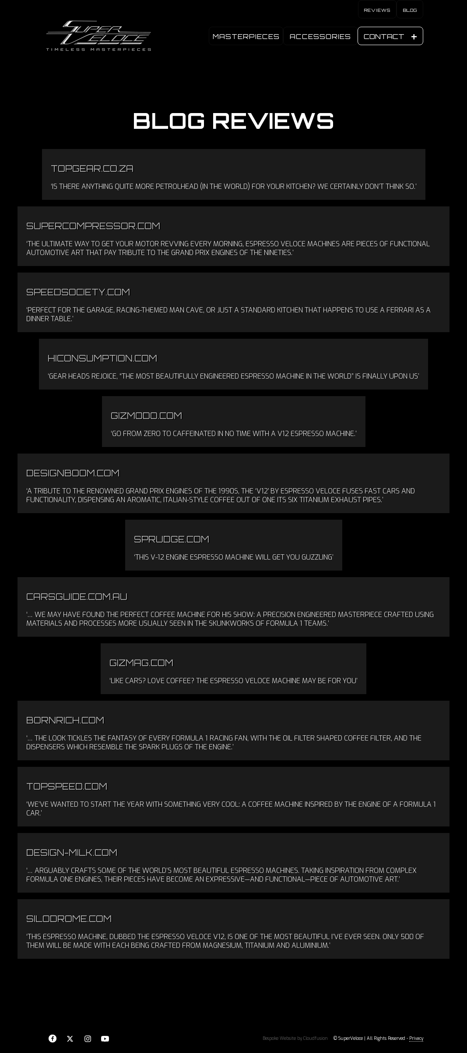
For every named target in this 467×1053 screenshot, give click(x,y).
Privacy (416, 1038)
